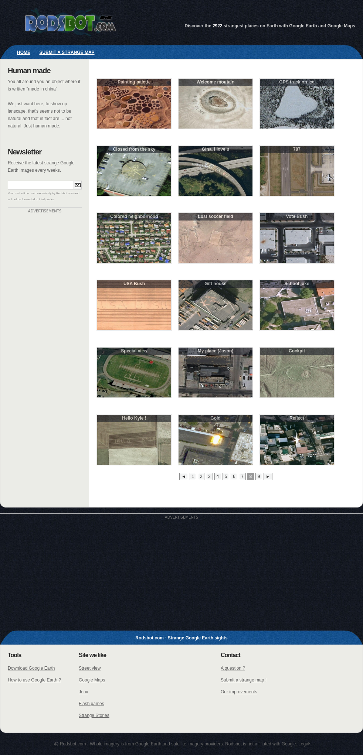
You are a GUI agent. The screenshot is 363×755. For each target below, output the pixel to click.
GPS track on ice (296, 82)
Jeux (83, 691)
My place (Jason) (216, 350)
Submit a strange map (66, 52)
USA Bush (134, 283)
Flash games (91, 703)
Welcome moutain (215, 82)
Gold (215, 418)
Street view (90, 668)
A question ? (233, 668)
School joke (296, 283)
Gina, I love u (216, 149)
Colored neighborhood (134, 216)
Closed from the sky (134, 149)
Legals (304, 744)
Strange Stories (94, 715)
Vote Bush (297, 216)
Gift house (215, 283)
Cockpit (297, 350)
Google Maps (92, 680)
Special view (134, 350)
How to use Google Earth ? (34, 680)
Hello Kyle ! (134, 418)
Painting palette (134, 82)
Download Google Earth (31, 668)
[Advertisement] (44, 324)
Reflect (296, 418)
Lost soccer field (215, 216)
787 (297, 149)
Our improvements (239, 691)
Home (23, 52)
